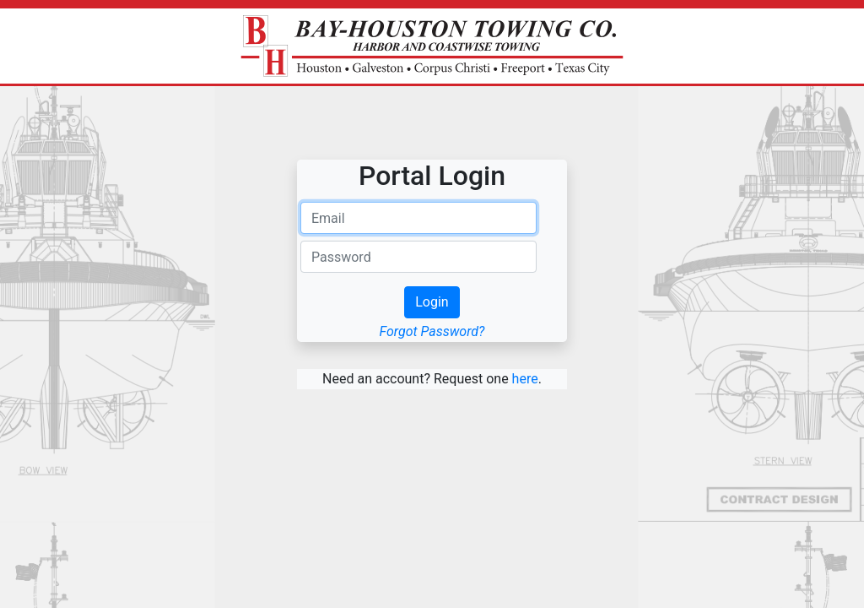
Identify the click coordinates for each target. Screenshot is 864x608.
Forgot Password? (432, 331)
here (525, 379)
